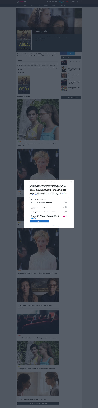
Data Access (48, 225)
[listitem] (49, 199)
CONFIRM (39, 221)
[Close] (71, 182)
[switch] (65, 202)
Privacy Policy (56, 225)
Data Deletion (41, 225)
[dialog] (49, 204)
